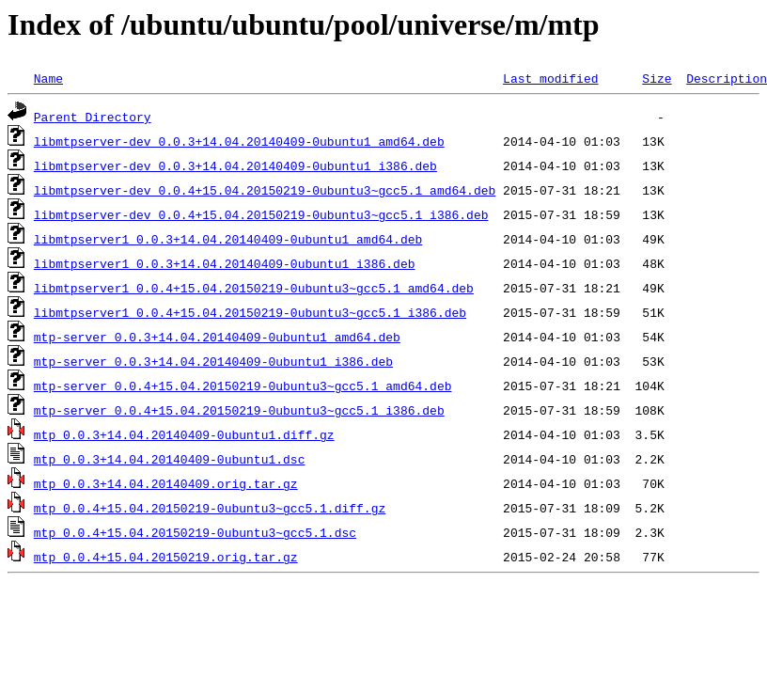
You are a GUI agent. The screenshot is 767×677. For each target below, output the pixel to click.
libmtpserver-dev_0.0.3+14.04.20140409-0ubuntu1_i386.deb (235, 165)
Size (656, 78)
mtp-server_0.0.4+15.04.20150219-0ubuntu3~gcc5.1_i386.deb (239, 409)
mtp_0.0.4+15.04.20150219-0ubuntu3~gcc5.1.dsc (195, 532)
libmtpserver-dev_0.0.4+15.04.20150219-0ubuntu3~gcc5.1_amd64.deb (264, 189)
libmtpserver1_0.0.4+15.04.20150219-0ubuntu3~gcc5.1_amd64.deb (254, 287)
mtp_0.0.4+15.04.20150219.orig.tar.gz (166, 556)
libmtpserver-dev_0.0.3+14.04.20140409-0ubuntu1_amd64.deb (239, 141)
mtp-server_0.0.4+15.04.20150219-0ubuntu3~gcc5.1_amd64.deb (243, 385)
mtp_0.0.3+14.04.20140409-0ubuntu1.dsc (169, 458)
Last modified (550, 78)
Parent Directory (92, 116)
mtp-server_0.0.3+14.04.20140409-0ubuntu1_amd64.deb (217, 336)
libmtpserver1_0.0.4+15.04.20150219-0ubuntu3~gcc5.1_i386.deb (250, 312)
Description (726, 78)
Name (48, 78)
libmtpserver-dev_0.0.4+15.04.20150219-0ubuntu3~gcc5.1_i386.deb (261, 214)
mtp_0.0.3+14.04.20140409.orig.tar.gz (166, 483)
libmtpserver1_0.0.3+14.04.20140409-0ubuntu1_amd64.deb (228, 238)
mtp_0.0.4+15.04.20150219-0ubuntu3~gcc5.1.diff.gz (209, 507)
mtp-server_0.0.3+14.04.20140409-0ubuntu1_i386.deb (213, 361)
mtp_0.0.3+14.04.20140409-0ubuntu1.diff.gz (184, 434)
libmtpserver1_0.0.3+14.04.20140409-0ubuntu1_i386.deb (224, 263)
